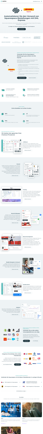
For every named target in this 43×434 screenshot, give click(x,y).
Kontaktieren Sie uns (36, 1)
